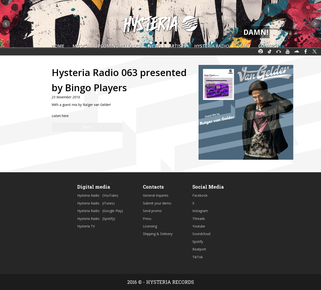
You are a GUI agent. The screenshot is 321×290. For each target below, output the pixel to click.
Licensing (150, 226)
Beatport (199, 249)
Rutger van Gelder (96, 104)
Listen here (60, 115)
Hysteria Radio (211, 46)
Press (147, 218)
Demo (243, 46)
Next (315, 23)
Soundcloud (201, 233)
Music (79, 46)
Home (57, 46)
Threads (198, 218)
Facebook (200, 195)
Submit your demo (157, 203)
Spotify (197, 241)
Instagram (200, 210)
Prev (6, 23)
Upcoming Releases (117, 46)
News (154, 46)
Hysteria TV (86, 226)
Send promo (152, 210)
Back (87, 127)
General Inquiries (155, 195)
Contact (268, 46)
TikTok (197, 257)
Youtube (198, 226)
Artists (177, 46)
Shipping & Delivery (157, 233)
